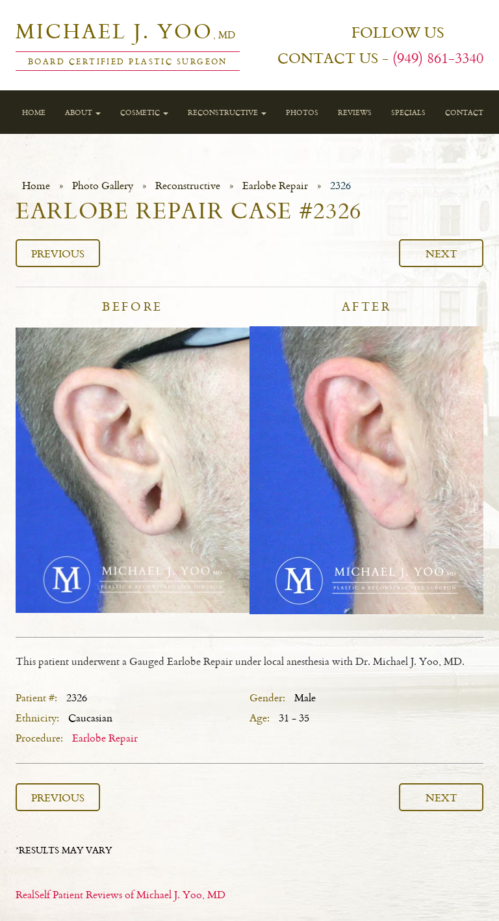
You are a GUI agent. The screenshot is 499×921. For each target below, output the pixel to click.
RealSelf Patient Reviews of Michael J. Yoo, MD (120, 894)
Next (441, 253)
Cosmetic (144, 112)
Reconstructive (227, 112)
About (83, 112)
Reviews (355, 112)
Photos (302, 112)
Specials (408, 112)
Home (33, 112)
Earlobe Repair (275, 185)
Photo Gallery (102, 185)
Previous (57, 253)
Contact (464, 112)
